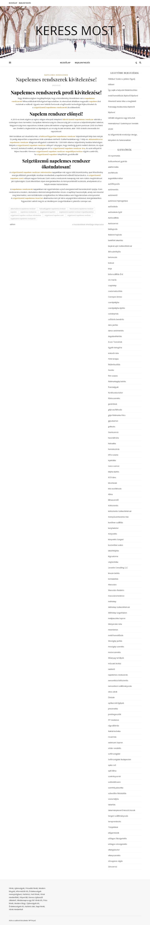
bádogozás (113, 229)
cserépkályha (113, 302)
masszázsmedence (116, 596)
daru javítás (113, 325)
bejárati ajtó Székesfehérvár (120, 246)
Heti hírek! (35, 894)
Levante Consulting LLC (118, 567)
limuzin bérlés (114, 573)
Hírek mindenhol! (16, 909)
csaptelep (112, 285)
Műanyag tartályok (116, 658)
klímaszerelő (113, 500)
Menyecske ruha (115, 624)
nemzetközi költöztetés (118, 680)
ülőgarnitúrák (113, 833)
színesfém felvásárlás (117, 793)
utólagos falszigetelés (117, 838)
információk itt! (22, 891)
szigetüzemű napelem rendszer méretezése (26, 215)
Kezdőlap (13, 3)
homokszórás (114, 449)
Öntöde (111, 697)
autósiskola (113, 206)
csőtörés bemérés (116, 319)
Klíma (110, 494)
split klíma (112, 770)
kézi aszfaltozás (115, 488)
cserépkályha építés (116, 308)
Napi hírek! (40, 906)
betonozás (112, 257)
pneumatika (113, 708)
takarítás (111, 804)
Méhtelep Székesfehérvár (119, 607)
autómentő (112, 195)
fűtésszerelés (114, 398)
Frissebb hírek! (31, 888)
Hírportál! (24, 897)
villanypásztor (114, 849)
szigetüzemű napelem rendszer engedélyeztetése (76, 212)
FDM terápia (113, 359)
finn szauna (113, 375)
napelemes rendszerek (56, 75)
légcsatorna (113, 556)
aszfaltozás (113, 172)
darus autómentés (116, 330)
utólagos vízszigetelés (117, 844)
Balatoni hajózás (115, 234)
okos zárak (112, 691)
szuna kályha (113, 799)
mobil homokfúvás (115, 635)
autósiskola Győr (115, 212)
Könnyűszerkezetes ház (118, 517)
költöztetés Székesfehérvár (120, 511)
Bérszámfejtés (114, 251)
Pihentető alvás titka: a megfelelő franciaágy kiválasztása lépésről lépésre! (122, 106)
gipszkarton (113, 421)
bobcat (111, 263)
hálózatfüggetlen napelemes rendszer (52, 209)
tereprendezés (114, 821)
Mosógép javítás (115, 641)
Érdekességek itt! (16, 906)
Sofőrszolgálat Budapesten (119, 759)
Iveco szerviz (113, 466)
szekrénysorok (114, 776)
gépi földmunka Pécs (117, 415)
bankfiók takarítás (115, 240)
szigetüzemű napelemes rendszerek (23, 219)
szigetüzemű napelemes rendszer (79, 215)
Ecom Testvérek (115, 342)
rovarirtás (112, 737)
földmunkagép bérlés (117, 381)
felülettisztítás (114, 364)
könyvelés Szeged (115, 539)
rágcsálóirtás (113, 725)
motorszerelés (114, 652)
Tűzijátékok (113, 827)
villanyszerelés (114, 855)
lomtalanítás (113, 579)
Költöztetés (113, 505)
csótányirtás (113, 313)
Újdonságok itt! (32, 903)
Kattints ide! (30, 906)
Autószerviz (113, 223)
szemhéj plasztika (115, 787)
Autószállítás (113, 217)
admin (12, 224)
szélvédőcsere (114, 782)
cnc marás (112, 280)
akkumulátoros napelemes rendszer (23, 209)
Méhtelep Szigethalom (117, 612)
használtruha (113, 438)
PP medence (113, 720)
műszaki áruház (114, 663)
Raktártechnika (114, 731)
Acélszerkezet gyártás (117, 161)
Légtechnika (113, 562)
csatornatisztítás (115, 291)
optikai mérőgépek (116, 703)
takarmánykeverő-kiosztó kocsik (121, 810)
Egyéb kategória (115, 347)
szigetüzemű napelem (47, 212)
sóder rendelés (114, 748)
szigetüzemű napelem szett (54, 215)
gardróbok (112, 404)
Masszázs (112, 584)
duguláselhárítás (115, 336)
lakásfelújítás (113, 550)
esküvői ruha (113, 353)
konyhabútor (113, 528)
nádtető (111, 669)
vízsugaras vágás (115, 861)
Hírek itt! (38, 900)
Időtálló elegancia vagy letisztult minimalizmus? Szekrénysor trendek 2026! (123, 123)
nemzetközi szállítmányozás (120, 686)
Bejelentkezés (25, 3)
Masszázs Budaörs (116, 590)
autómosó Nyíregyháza (118, 201)
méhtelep (112, 601)
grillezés (111, 426)
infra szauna (113, 454)
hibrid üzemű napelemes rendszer (81, 209)
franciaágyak (113, 387)
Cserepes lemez (115, 296)
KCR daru (112, 477)
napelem (14, 212)
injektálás (112, 460)
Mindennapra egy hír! (26, 900)
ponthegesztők (114, 714)
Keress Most (75, 30)
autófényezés (114, 184)
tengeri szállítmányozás (118, 816)
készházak (112, 483)
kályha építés (113, 471)
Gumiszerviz (113, 432)
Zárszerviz (112, 866)
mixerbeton (113, 629)
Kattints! (26, 894)
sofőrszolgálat (114, 754)
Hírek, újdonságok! (16, 888)
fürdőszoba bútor (115, 392)
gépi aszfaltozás (115, 409)
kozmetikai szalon (115, 545)
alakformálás (113, 167)
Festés (111, 370)
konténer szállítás (115, 522)
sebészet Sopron (115, 742)
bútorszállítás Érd (115, 274)
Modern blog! (19, 903)
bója (110, 268)
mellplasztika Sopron (116, 618)
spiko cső (112, 765)
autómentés (113, 189)
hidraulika (112, 443)
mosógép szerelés (116, 646)
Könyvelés (112, 533)
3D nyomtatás (114, 155)
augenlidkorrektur (115, 178)
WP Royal (32, 920)
